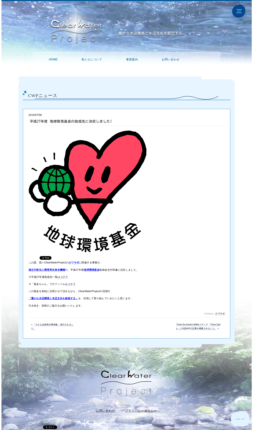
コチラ (64, 276)
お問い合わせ (170, 59)
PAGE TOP (240, 419)
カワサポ (220, 313)
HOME (53, 59)
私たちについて (92, 59)
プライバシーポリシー (141, 410)
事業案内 (132, 59)
